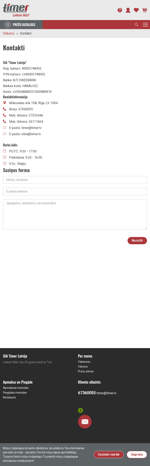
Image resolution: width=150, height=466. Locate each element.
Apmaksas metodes (16, 387)
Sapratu (137, 454)
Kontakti (25, 33)
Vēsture (83, 366)
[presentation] (93, 240)
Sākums (8, 33)
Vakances (84, 361)
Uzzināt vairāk (109, 454)
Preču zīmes (86, 371)
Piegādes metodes (15, 392)
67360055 (87, 392)
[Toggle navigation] (145, 24)
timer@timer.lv (106, 393)
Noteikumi (9, 397)
